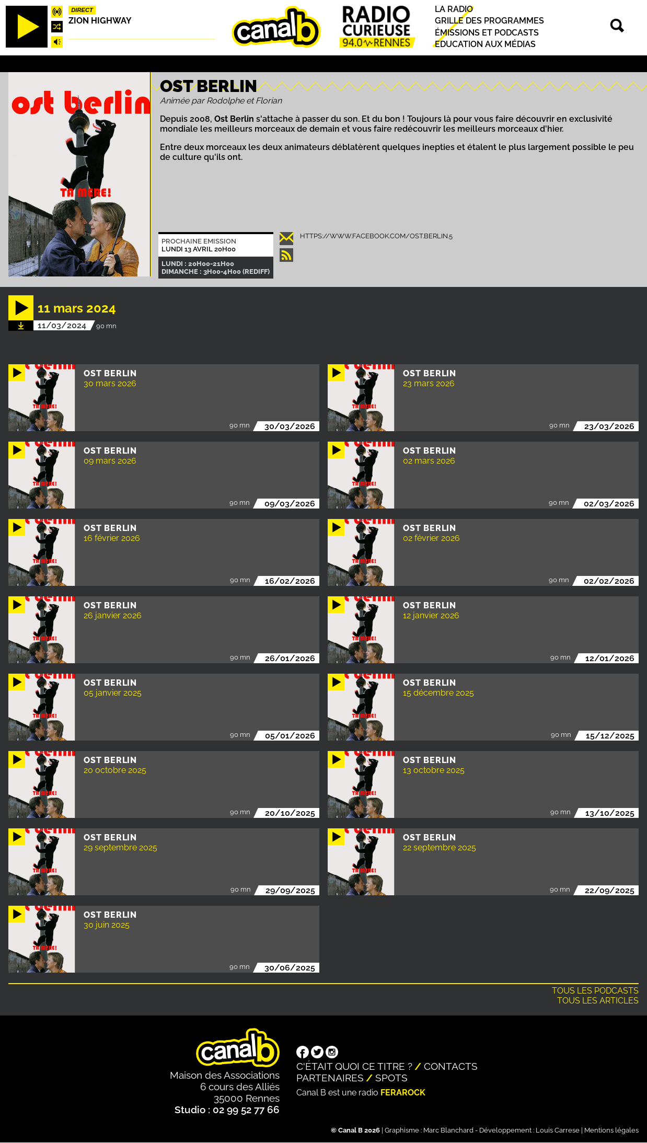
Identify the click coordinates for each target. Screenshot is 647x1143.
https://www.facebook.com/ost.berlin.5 (376, 236)
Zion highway (100, 21)
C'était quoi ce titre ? (354, 1066)
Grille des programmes (489, 21)
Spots (391, 1077)
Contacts (451, 1066)
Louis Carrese (558, 1130)
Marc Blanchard (448, 1130)
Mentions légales (611, 1130)
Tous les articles (598, 1001)
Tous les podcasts (595, 991)
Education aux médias (485, 44)
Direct (82, 10)
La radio (454, 9)
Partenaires (330, 1077)
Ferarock (402, 1093)
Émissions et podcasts (487, 33)
